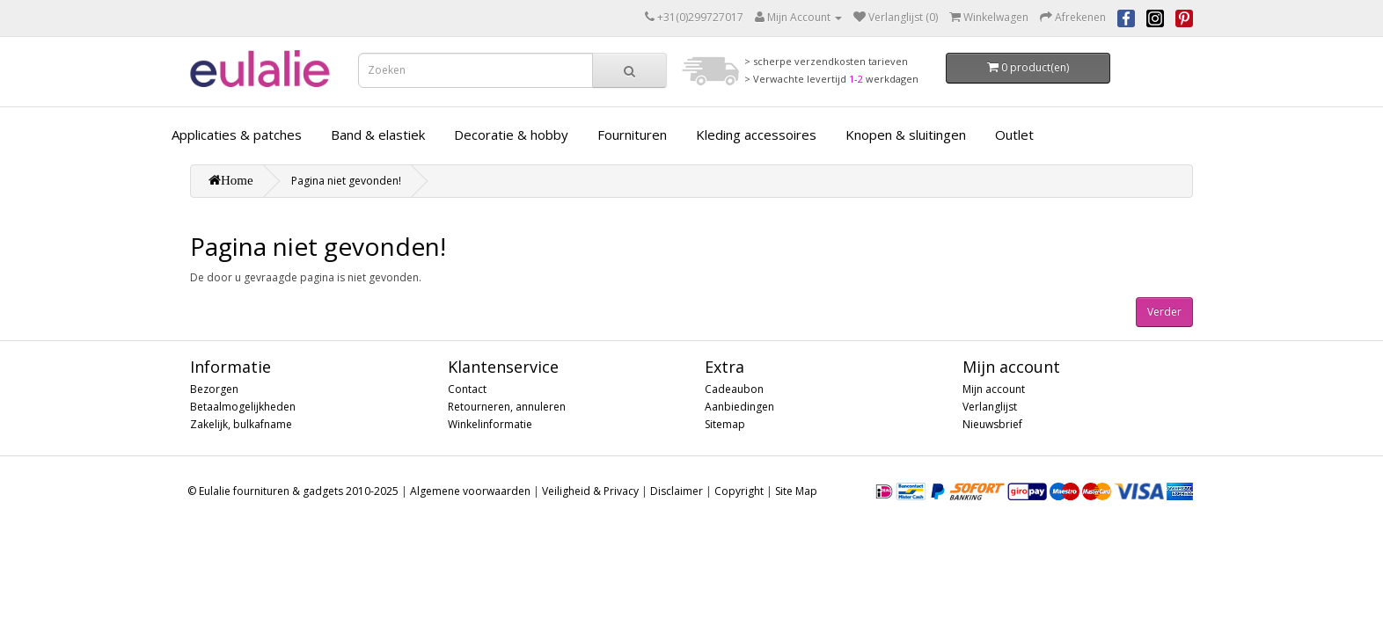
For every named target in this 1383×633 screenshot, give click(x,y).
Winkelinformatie (490, 424)
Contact (467, 389)
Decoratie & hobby (511, 134)
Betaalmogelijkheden (243, 406)
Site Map (796, 491)
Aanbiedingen (739, 406)
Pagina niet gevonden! (346, 180)
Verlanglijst (989, 406)
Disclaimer (676, 491)
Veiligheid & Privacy (590, 491)
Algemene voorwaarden (470, 491)
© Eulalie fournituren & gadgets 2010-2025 (293, 491)
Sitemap (725, 424)
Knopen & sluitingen (905, 134)
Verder (1164, 311)
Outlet (1014, 134)
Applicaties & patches (237, 134)
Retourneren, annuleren (507, 406)
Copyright (739, 491)
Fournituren (632, 134)
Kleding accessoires (756, 134)
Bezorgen (214, 389)
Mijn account (993, 389)
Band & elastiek (378, 134)
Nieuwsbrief (992, 424)
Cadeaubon (734, 389)
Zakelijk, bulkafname (241, 424)
